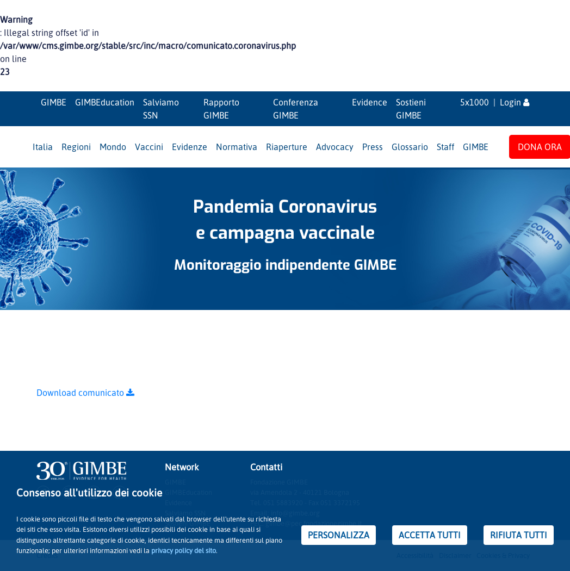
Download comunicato (85, 392)
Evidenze (189, 146)
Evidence (369, 102)
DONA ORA (540, 146)
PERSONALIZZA (338, 535)
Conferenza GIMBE (295, 109)
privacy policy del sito (183, 550)
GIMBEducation (104, 102)
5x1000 (474, 102)
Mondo (113, 146)
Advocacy (335, 146)
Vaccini (149, 146)
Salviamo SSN (161, 109)
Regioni (76, 146)
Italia (43, 146)
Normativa (236, 146)
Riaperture (286, 146)
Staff (445, 146)
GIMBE (53, 102)
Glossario (410, 146)
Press (372, 146)
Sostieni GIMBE (411, 109)
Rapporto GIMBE (221, 109)
